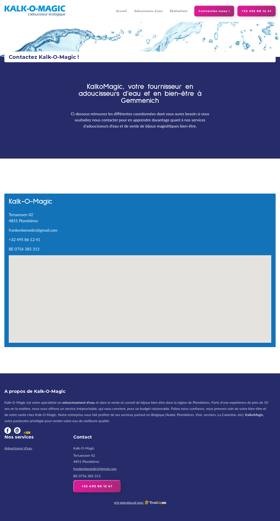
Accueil (121, 11)
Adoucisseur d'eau (18, 448)
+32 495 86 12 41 (256, 11)
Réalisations (179, 11)
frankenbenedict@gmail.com (33, 230)
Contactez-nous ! (214, 11)
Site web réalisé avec (140, 502)
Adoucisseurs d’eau (148, 11)
